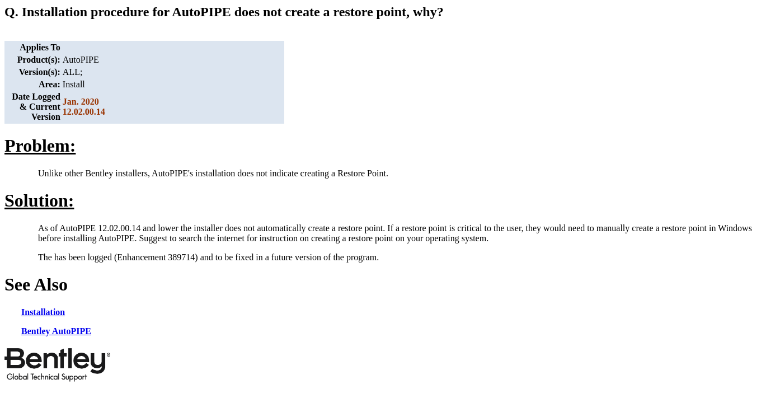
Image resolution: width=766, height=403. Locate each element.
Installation (43, 312)
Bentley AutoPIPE (56, 331)
